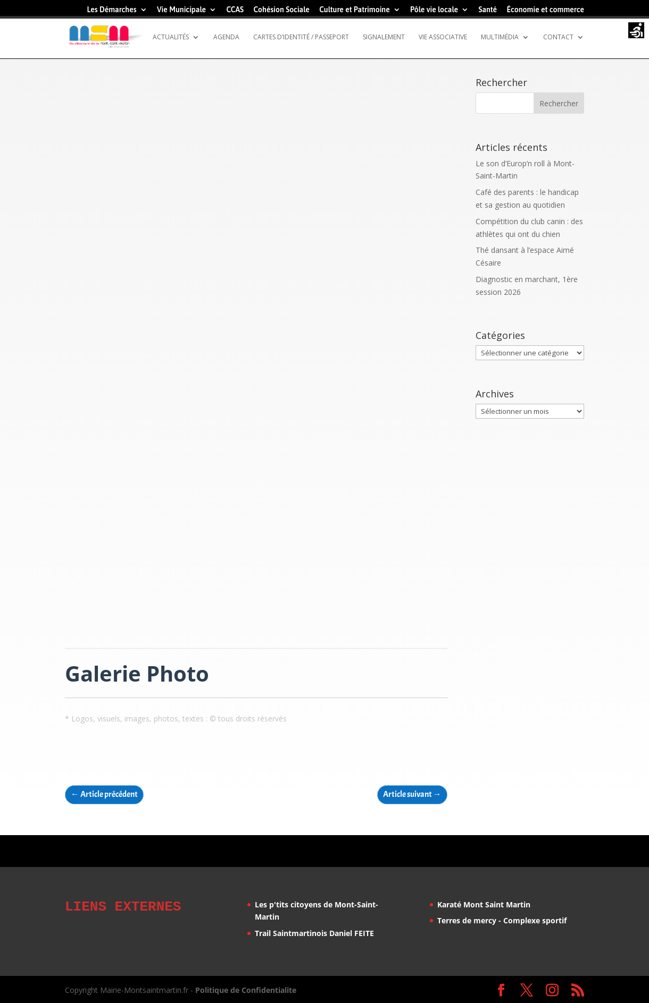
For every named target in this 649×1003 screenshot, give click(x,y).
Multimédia (500, 37)
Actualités (171, 37)
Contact (558, 37)
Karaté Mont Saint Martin (483, 904)
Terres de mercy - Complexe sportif (502, 920)
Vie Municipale (181, 10)
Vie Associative (443, 37)
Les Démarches (111, 10)
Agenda (226, 37)
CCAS (235, 10)
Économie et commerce (545, 10)
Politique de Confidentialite (245, 988)
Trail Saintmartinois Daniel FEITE (314, 933)
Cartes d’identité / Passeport (301, 37)
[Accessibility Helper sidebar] (636, 31)
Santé (487, 10)
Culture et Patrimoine (354, 10)
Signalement (384, 37)
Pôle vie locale (434, 10)
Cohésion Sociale (281, 10)
